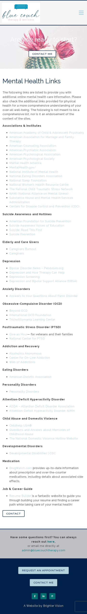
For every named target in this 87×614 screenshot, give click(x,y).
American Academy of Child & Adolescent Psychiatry (46, 132)
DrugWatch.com (20, 468)
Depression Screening (24, 276)
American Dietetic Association (30, 376)
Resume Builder (20, 496)
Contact (13, 513)
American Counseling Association (32, 145)
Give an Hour (18, 334)
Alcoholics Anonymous (25, 353)
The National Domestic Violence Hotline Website (43, 438)
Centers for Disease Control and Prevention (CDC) (44, 206)
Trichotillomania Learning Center (32, 319)
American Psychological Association (34, 154)
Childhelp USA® (20, 425)
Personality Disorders (24, 391)
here (51, 541)
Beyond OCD (18, 310)
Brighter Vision (53, 605)
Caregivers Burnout (22, 249)
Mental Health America (25, 163)
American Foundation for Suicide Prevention (40, 221)
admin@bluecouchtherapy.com (43, 550)
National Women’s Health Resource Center (39, 184)
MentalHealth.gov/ (22, 167)
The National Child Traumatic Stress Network (41, 189)
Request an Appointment (43, 570)
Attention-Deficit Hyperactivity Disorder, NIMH (42, 410)
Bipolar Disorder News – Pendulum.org (36, 268)
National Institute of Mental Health (33, 171)
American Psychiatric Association (32, 150)
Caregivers (16, 253)
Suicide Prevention (22, 234)
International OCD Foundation (30, 315)
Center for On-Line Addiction (29, 357)
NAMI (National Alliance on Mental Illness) (38, 193)
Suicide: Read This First (25, 230)
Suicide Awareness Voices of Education (36, 225)
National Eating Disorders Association (35, 176)
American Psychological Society (32, 158)
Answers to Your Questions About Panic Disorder (44, 296)
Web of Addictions (22, 362)
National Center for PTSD (27, 338)
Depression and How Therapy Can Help (37, 272)
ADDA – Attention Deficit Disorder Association (41, 406)
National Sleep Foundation (28, 180)
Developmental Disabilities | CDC (32, 453)
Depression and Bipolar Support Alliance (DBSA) (43, 281)
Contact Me (42, 53)
